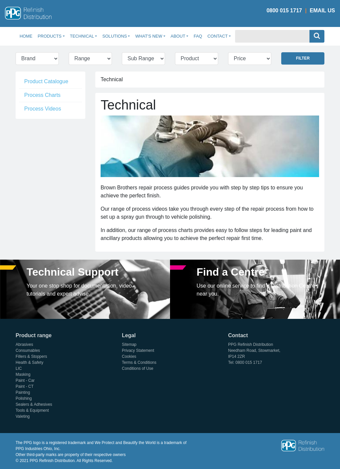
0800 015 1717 (284, 10)
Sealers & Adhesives (34, 404)
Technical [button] (82, 36)
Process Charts (42, 95)
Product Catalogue (46, 81)
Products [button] (49, 36)
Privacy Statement (138, 350)
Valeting (23, 416)
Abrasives (24, 344)
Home (27, 36)
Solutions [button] (114, 36)
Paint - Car (25, 380)
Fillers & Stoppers (31, 356)
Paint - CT (25, 386)
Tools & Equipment (32, 410)
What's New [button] (148, 36)
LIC (19, 368)
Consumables (28, 350)
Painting (23, 392)
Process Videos (42, 109)
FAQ (198, 36)
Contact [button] (218, 36)
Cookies (129, 356)
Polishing (24, 398)
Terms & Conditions (139, 362)
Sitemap (129, 344)
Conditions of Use (137, 368)
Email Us (322, 10)
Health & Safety (29, 362)
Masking (23, 374)
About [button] (178, 36)
